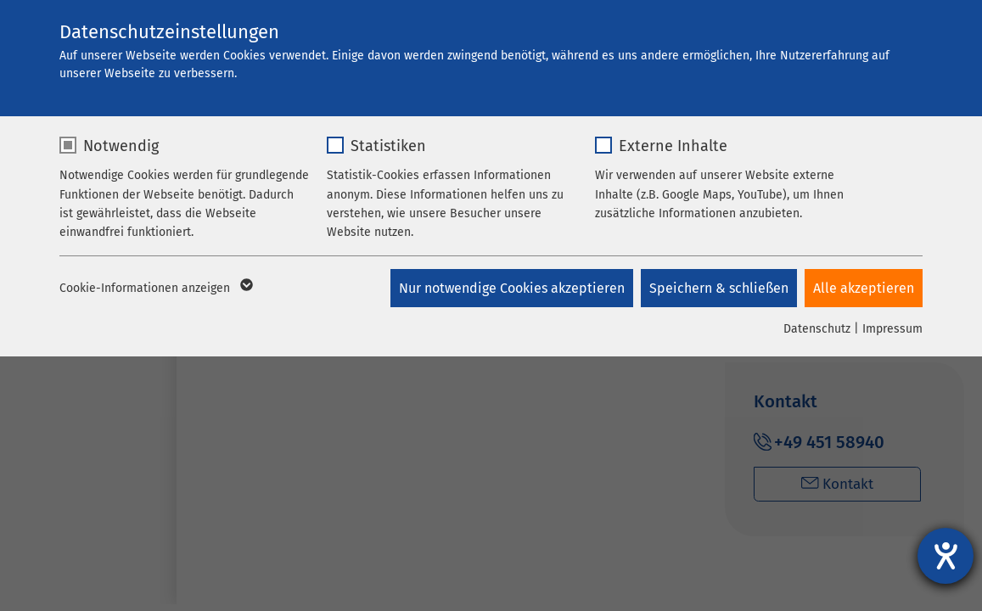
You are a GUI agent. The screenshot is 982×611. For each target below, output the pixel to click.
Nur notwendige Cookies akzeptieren (510, 288)
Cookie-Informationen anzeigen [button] (154, 288)
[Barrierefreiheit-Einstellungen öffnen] (945, 556)
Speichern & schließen (718, 288)
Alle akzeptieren (863, 288)
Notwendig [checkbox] (121, 146)
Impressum (892, 329)
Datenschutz (816, 329)
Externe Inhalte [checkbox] (673, 146)
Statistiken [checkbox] (388, 146)
